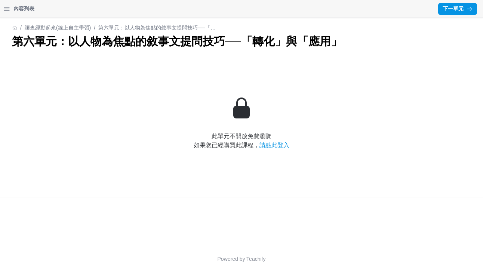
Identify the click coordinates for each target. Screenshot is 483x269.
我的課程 (46, 9)
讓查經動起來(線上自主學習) (39, 28)
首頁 (15, 9)
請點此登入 (340, 158)
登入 (77, 9)
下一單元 (458, 9)
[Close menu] (121, 9)
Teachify (321, 259)
